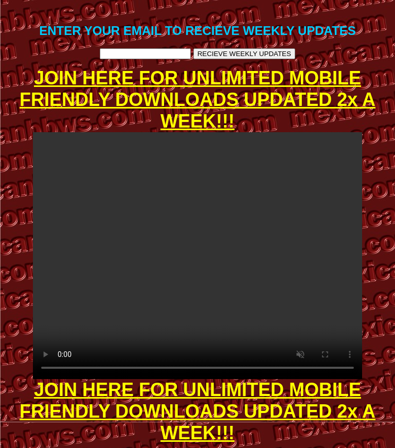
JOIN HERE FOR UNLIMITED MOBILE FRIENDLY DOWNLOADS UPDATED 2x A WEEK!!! (197, 99)
